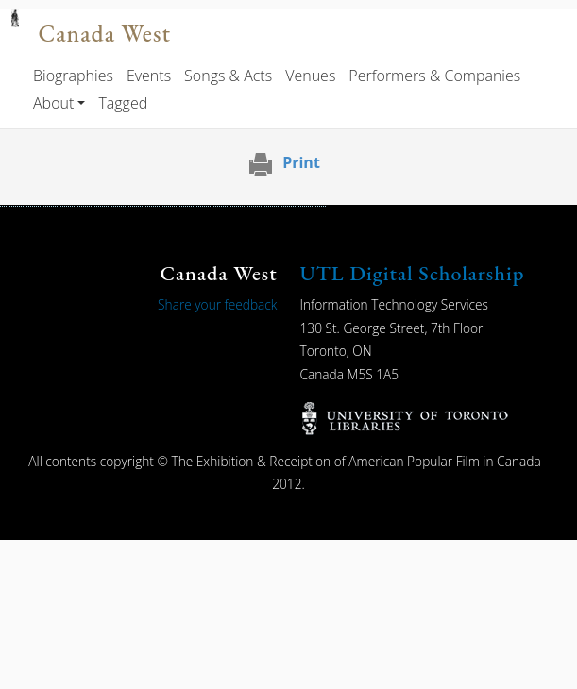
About (53, 102)
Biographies (73, 75)
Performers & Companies (434, 75)
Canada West (104, 33)
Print (301, 162)
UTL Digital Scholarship (412, 273)
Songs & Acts (228, 75)
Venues (310, 75)
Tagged (122, 102)
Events (149, 75)
